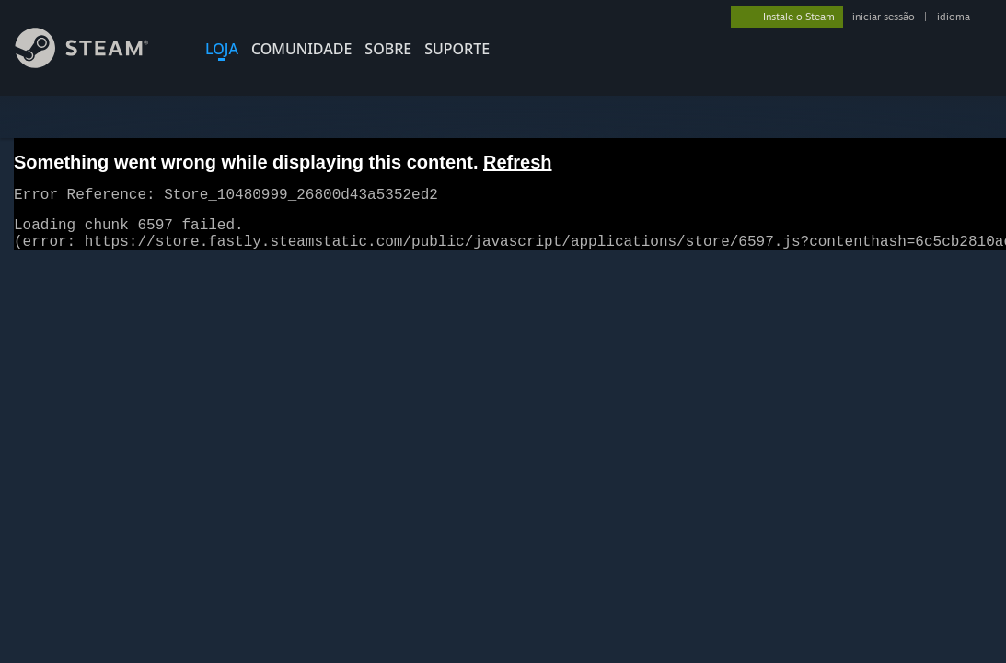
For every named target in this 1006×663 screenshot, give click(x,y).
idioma (953, 16)
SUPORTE (457, 49)
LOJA (221, 49)
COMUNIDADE (301, 49)
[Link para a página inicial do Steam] (96, 63)
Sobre (387, 49)
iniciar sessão (883, 16)
